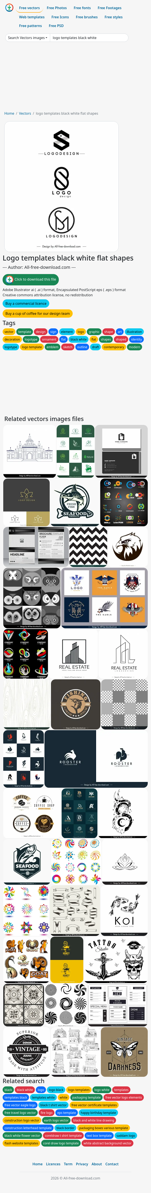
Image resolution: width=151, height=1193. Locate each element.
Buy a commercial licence (25, 303)
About (97, 1164)
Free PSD (56, 25)
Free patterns (30, 25)
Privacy (82, 1164)
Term (68, 1164)
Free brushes (87, 17)
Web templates (31, 17)
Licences (53, 1164)
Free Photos (57, 7)
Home (9, 113)
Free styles (114, 17)
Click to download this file (30, 280)
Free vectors (29, 7)
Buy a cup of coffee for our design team (37, 313)
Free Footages (109, 7)
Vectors (25, 113)
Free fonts (82, 7)
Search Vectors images (26, 37)
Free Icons (60, 17)
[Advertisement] (75, 78)
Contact (112, 1164)
